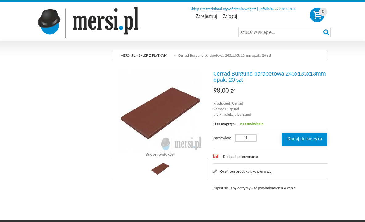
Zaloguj (230, 16)
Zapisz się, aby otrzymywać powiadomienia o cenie (254, 188)
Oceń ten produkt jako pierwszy (245, 171)
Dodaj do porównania (240, 156)
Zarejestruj (206, 16)
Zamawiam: (222, 137)
